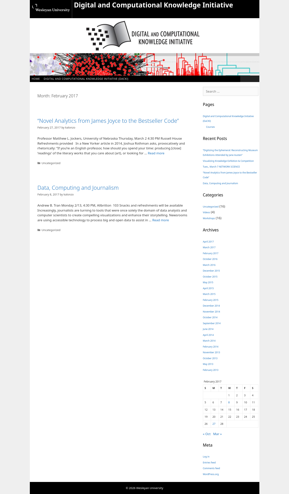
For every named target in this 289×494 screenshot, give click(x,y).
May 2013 (208, 364)
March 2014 (209, 340)
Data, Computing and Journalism (78, 187)
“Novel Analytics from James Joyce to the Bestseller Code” (108, 120)
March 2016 (209, 265)
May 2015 (208, 282)
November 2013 (211, 352)
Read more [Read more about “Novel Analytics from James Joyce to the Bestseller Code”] (156, 153)
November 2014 (211, 311)
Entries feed (209, 462)
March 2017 (209, 247)
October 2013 (210, 358)
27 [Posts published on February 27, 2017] (214, 424)
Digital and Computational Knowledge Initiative (153, 4)
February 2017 (210, 253)
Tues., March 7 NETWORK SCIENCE (221, 166)
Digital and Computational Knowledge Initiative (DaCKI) (86, 79)
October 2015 (210, 276)
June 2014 (208, 329)
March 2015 (209, 294)
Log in (206, 456)
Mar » (217, 434)
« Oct (207, 434)
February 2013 (210, 370)
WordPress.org (211, 474)
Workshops (209, 218)
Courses (210, 127)
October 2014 (210, 317)
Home (36, 79)
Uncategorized (51, 163)
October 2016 (210, 259)
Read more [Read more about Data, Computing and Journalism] (160, 220)
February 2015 (210, 300)
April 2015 (208, 288)
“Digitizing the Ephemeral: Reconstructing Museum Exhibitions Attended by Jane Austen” (230, 153)
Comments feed (211, 468)
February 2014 (210, 346)
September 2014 (212, 323)
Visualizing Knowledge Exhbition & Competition (228, 161)
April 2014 (208, 335)
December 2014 (211, 305)
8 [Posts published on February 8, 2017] (229, 402)
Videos (206, 212)
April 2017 (208, 241)
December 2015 (211, 270)
